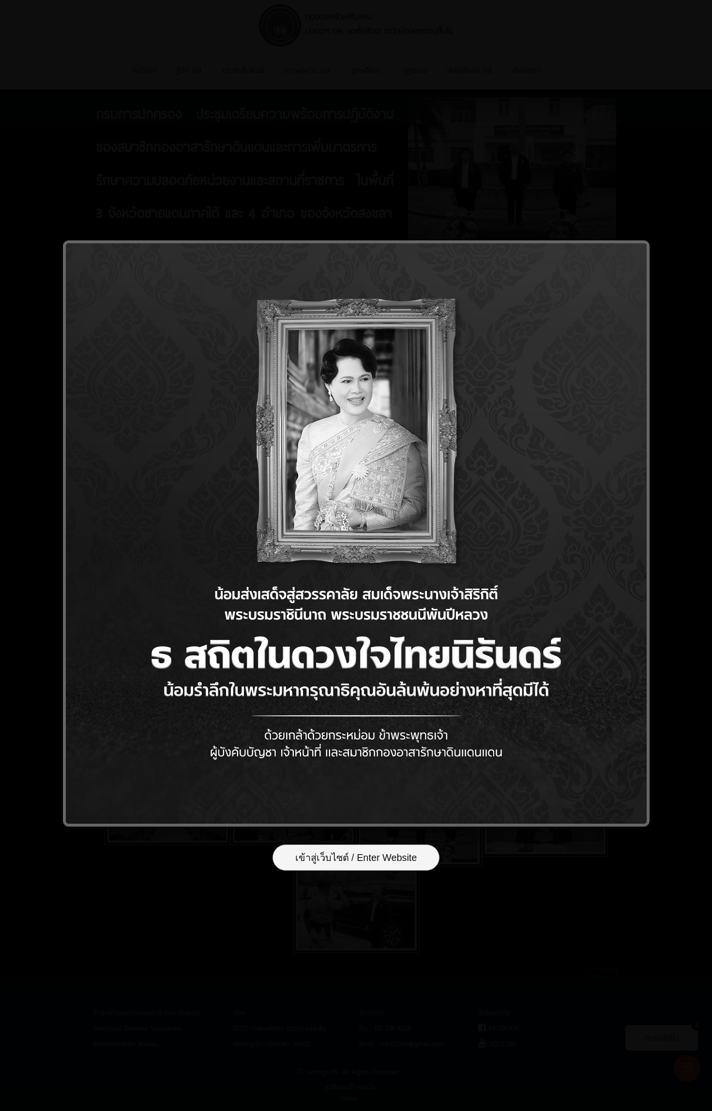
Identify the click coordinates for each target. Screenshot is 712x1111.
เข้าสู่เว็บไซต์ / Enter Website (356, 858)
